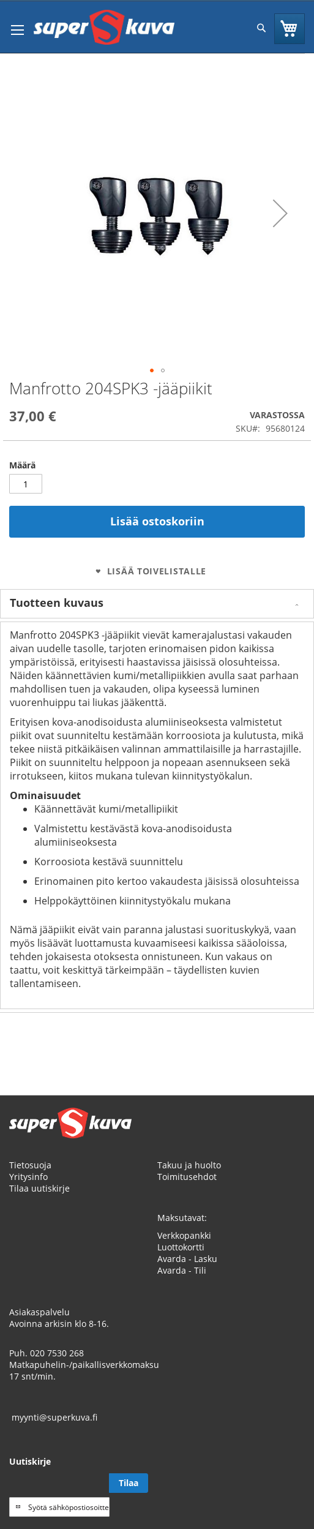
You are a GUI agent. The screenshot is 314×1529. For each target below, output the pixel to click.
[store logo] (104, 27)
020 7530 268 (57, 1353)
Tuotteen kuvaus (56, 602)
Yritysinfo (28, 1176)
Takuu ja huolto (189, 1165)
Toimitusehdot (187, 1176)
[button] (280, 213)
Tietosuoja (30, 1165)
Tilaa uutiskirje (39, 1188)
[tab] (157, 603)
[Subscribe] (128, 1483)
